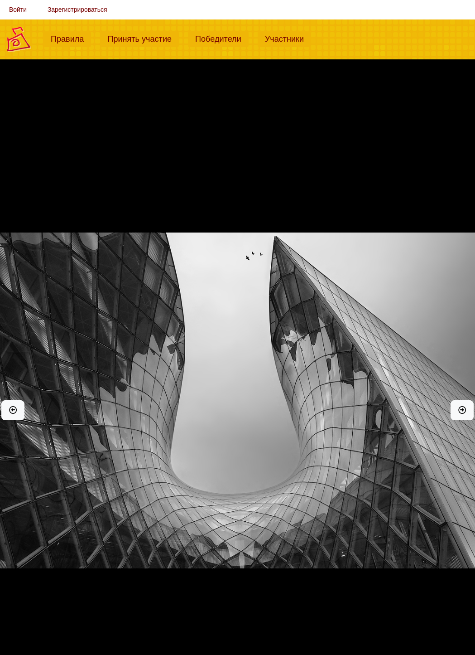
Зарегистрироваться (77, 9)
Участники (288, 38)
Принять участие (143, 38)
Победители (222, 38)
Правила (71, 38)
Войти (18, 9)
